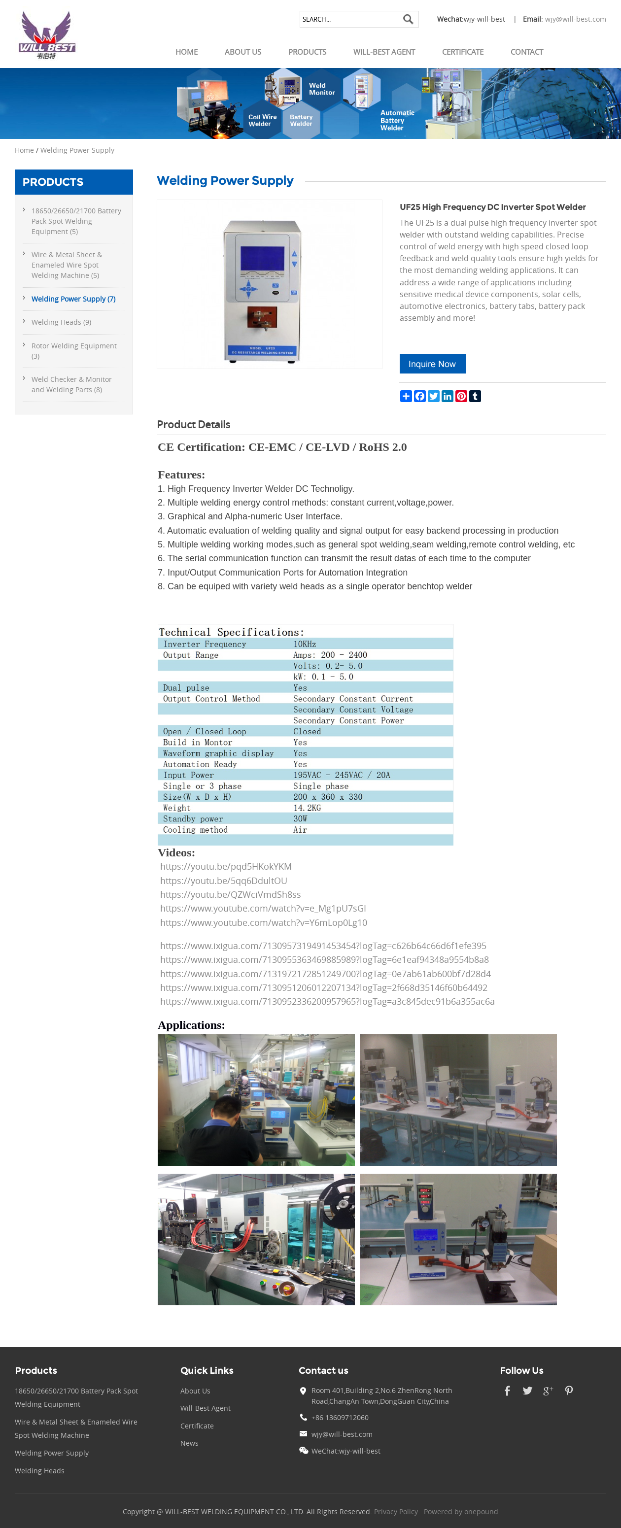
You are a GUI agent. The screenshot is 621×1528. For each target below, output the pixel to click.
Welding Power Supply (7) (73, 299)
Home (186, 52)
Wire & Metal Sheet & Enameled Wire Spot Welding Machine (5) (67, 264)
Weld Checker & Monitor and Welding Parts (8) (72, 384)
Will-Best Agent (384, 52)
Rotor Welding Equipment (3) (74, 351)
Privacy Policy (396, 1511)
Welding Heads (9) (61, 322)
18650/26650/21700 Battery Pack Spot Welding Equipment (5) (76, 221)
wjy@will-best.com (575, 19)
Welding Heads (40, 1470)
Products (307, 52)
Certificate (462, 52)
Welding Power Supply (77, 150)
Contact (527, 52)
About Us (243, 52)
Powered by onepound (461, 1511)
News (189, 1443)
